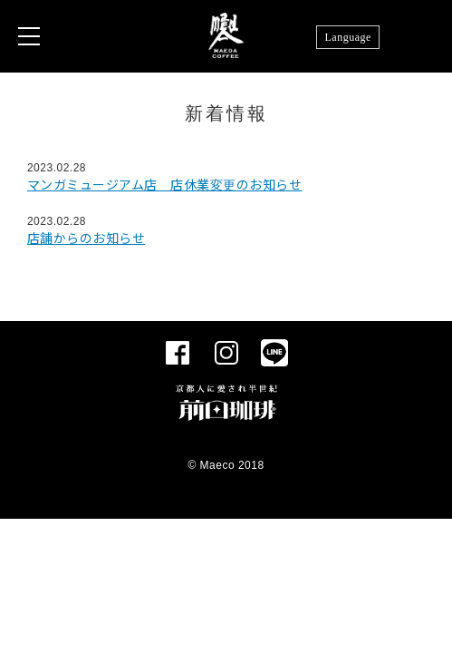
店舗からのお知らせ (86, 238)
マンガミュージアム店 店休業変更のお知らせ (165, 185)
